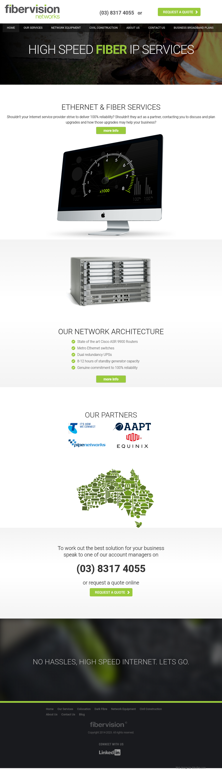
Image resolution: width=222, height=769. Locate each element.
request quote (179, 12)
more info (110, 131)
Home (11, 27)
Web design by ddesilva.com (191, 767)
